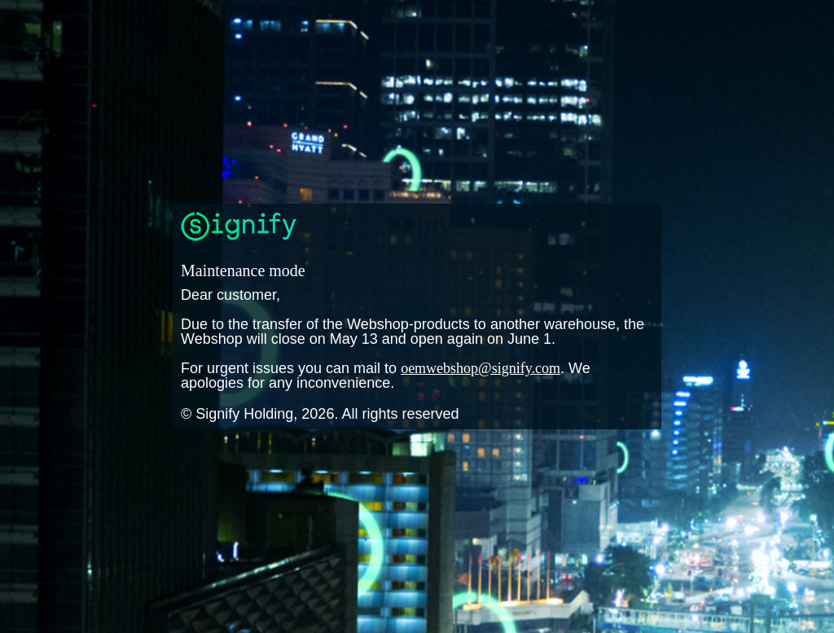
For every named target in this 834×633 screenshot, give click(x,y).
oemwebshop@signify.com (480, 368)
